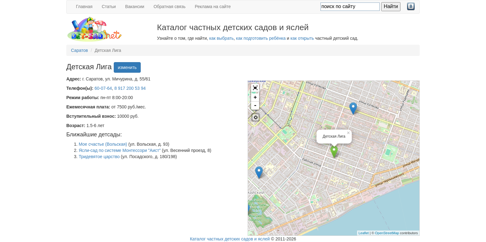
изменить (127, 67)
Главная (84, 6)
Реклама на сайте (213, 6)
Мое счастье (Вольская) (103, 144)
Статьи (109, 6)
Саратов (79, 50)
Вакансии (134, 6)
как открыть (302, 38)
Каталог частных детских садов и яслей (230, 238)
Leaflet (364, 233)
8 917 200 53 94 (130, 88)
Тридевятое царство (99, 156)
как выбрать (221, 38)
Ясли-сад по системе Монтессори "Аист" (120, 150)
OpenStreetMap (387, 233)
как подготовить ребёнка (261, 38)
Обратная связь (169, 6)
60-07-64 (103, 88)
